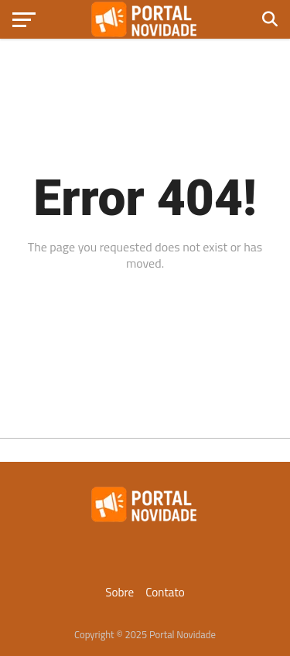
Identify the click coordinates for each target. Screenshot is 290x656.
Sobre (119, 592)
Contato (165, 592)
